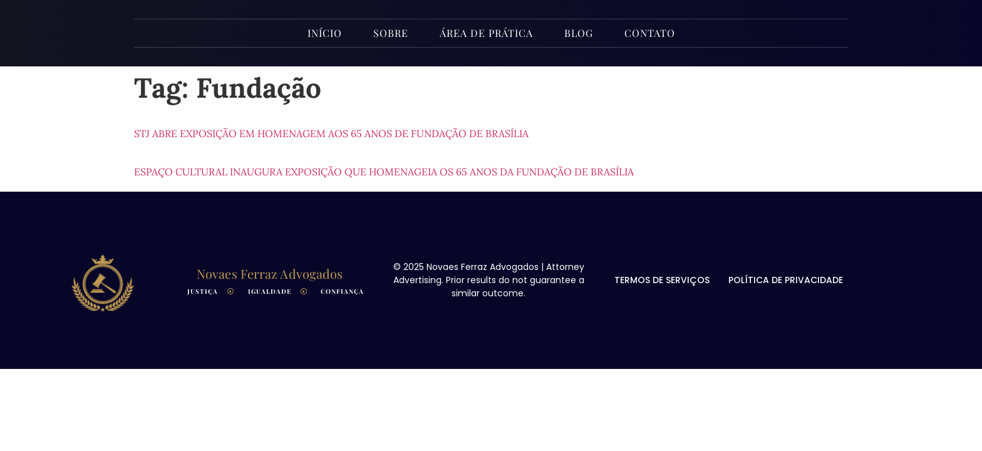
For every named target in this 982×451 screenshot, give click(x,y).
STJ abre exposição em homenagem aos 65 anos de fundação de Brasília (331, 133)
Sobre (390, 32)
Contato (649, 32)
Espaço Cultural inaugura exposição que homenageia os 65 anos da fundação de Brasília (384, 171)
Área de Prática (486, 32)
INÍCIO (325, 32)
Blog (578, 32)
